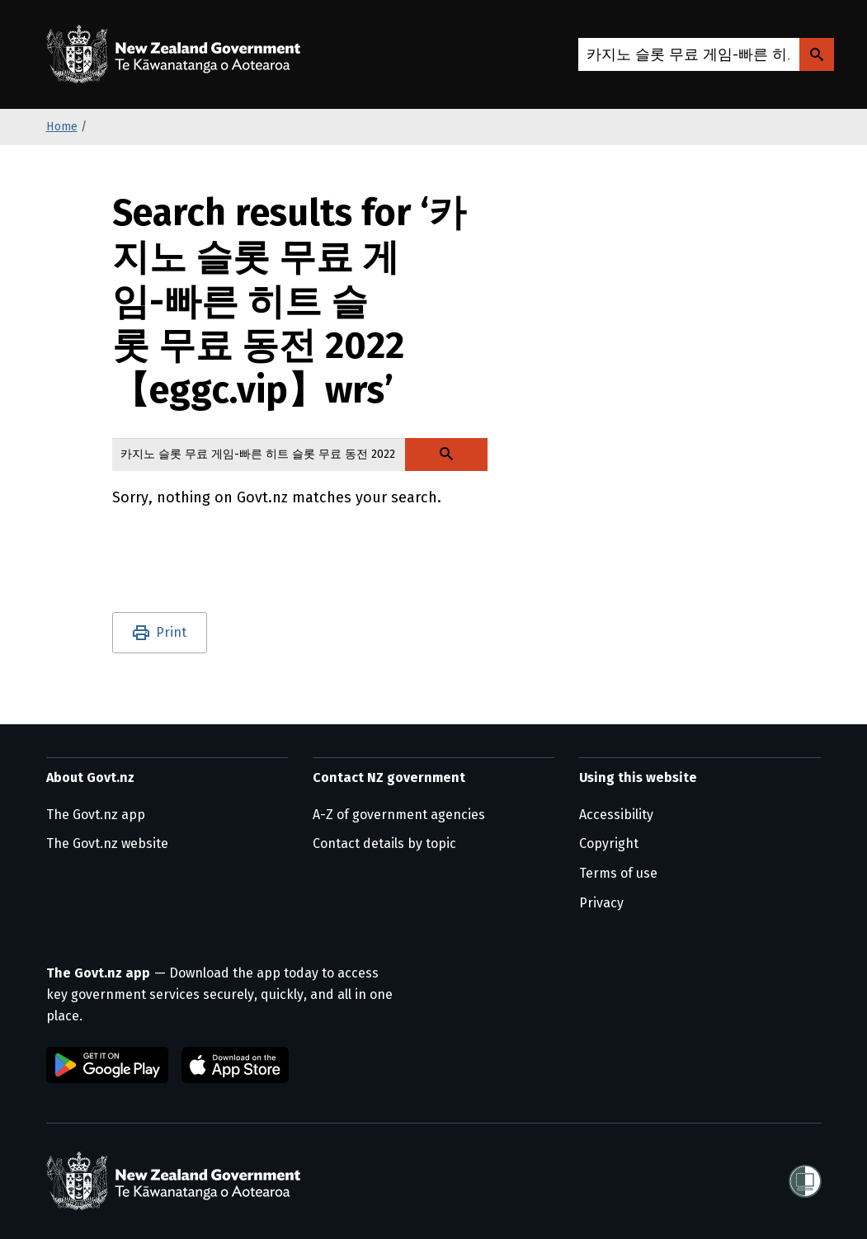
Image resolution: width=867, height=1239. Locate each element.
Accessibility (616, 814)
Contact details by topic (384, 843)
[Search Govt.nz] (816, 54)
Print (171, 632)
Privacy (601, 903)
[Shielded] (805, 1181)
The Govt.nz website (107, 843)
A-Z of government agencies (399, 814)
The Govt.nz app (95, 814)
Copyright (608, 843)
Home (62, 127)
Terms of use (618, 873)
